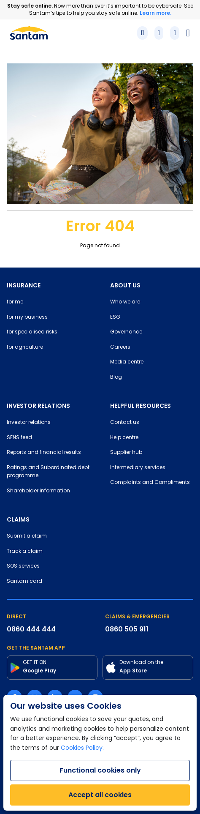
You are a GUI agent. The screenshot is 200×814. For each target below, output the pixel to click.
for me (15, 302)
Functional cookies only (100, 770)
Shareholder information (38, 491)
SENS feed (19, 437)
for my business (27, 317)
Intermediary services (137, 467)
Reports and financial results (44, 452)
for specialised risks (32, 332)
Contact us (124, 422)
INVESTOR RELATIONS (38, 406)
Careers (120, 347)
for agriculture (25, 347)
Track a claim (25, 551)
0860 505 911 (127, 629)
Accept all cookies (100, 795)
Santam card (24, 581)
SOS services (23, 566)
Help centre (124, 437)
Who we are (125, 302)
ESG (115, 317)
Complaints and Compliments (150, 482)
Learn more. (155, 12)
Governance (126, 332)
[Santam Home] (29, 33)
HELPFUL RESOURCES (140, 406)
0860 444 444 (31, 629)
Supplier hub (126, 452)
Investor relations (29, 422)
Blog (116, 377)
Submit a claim (27, 536)
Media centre (126, 362)
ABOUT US (125, 285)
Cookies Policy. (82, 748)
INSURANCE (24, 285)
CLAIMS (18, 519)
